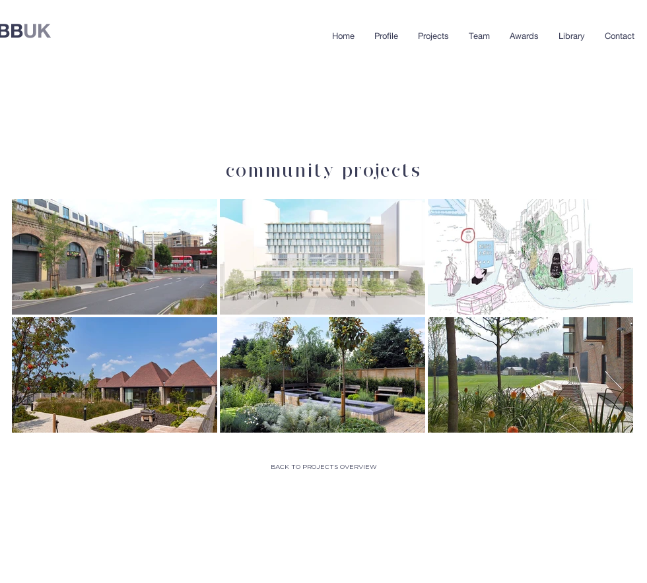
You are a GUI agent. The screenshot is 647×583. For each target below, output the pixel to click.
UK (37, 30)
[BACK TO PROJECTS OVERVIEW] (323, 467)
